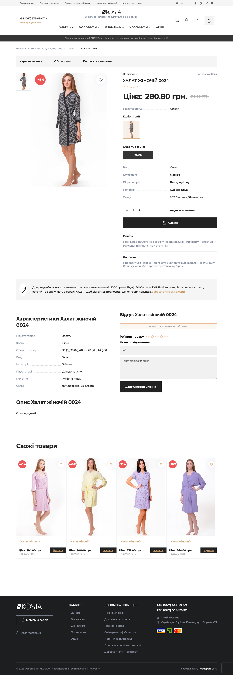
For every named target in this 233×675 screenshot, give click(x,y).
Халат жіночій (80, 541)
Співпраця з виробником (77, 3)
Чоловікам (89, 27)
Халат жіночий (30, 541)
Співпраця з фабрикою (120, 632)
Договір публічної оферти (121, 651)
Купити (170, 223)
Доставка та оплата (49, 3)
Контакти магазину (132, 3)
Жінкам (66, 27)
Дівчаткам (114, 27)
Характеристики (31, 61)
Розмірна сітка (114, 625)
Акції (160, 27)
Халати (71, 48)
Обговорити (62, 61)
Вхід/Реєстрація (29, 632)
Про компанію (26, 3)
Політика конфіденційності (122, 645)
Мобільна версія (34, 620)
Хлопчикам (139, 27)
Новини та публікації (106, 3)
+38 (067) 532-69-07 (31, 18)
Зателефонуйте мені (30, 22)
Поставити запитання (97, 61)
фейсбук (94, 38)
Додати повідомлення (140, 386)
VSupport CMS (208, 668)
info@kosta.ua (168, 617)
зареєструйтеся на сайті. (168, 291)
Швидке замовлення (180, 210)
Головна (21, 48)
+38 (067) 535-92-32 (172, 610)
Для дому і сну (53, 48)
